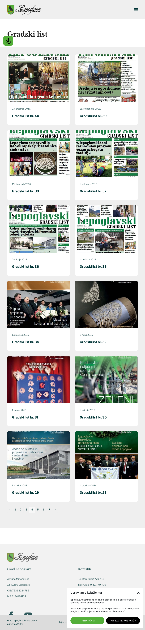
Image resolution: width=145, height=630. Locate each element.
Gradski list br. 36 (25, 267)
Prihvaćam (87, 620)
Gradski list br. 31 (25, 417)
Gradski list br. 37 (93, 191)
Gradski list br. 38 (25, 191)
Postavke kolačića (123, 620)
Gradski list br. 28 (93, 493)
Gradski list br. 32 (93, 342)
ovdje (121, 608)
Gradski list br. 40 (25, 116)
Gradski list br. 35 (93, 267)
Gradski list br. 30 (93, 417)
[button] (138, 592)
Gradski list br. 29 (25, 493)
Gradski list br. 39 (93, 116)
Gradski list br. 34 (25, 342)
